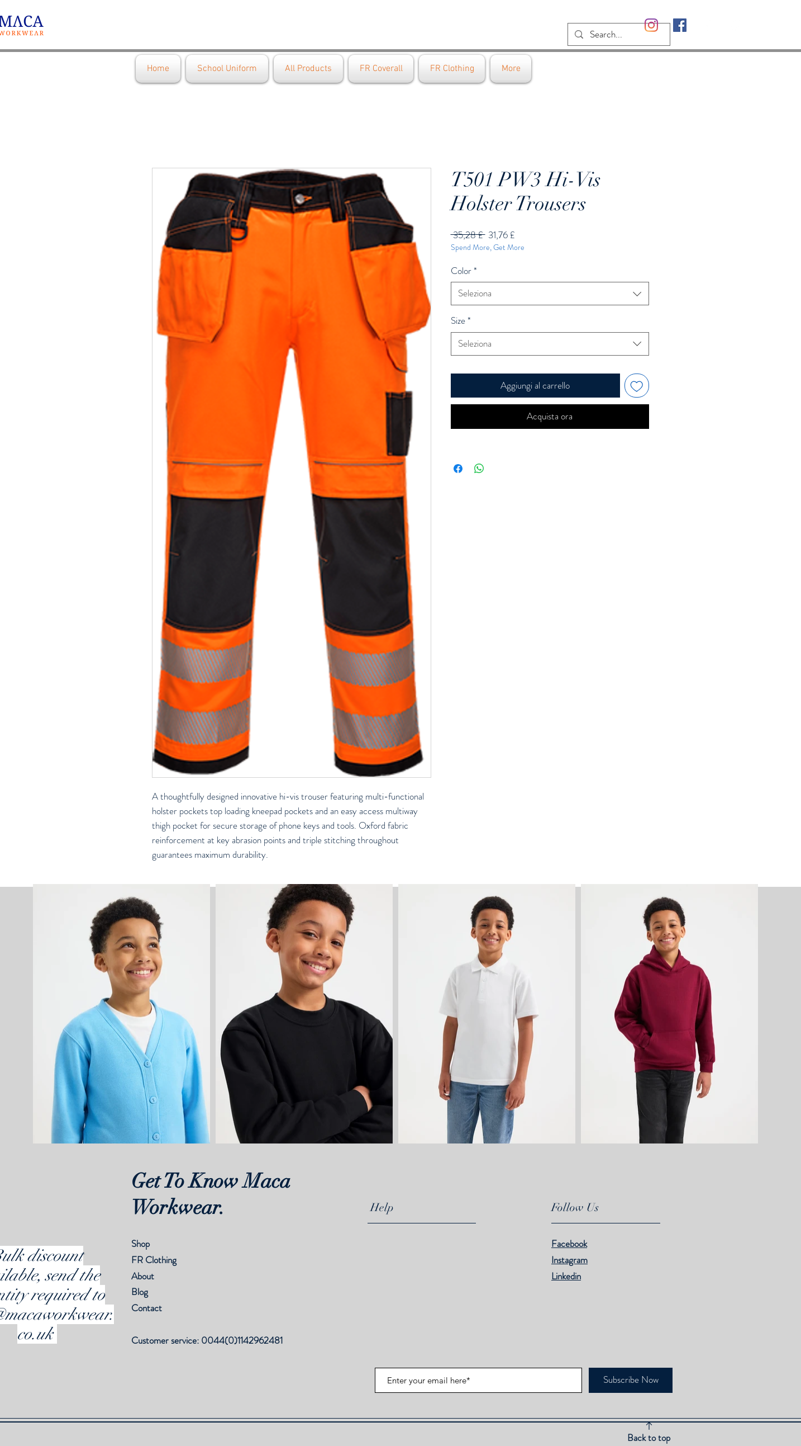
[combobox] (550, 293)
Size (461, 320)
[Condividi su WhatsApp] (479, 468)
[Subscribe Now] (631, 1380)
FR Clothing (154, 1260)
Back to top (648, 1437)
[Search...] (618, 34)
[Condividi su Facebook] (458, 468)
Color (464, 270)
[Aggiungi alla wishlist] (636, 386)
